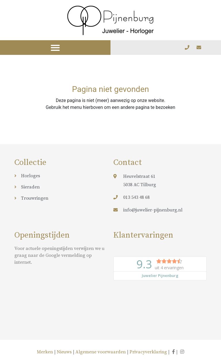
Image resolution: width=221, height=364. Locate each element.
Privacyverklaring (148, 352)
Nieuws (64, 352)
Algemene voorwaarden (100, 352)
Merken (45, 352)
